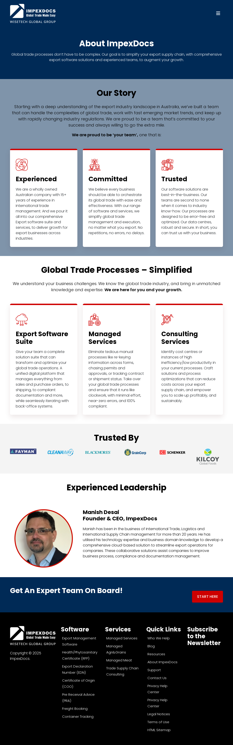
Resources (156, 653)
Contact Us (157, 677)
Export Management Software (79, 640)
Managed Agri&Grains (116, 648)
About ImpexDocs (162, 661)
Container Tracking (78, 715)
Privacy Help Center (157, 688)
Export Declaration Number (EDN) (77, 668)
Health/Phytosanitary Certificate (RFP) (79, 654)
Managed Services (121, 637)
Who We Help (158, 637)
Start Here (207, 596)
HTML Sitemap (159, 729)
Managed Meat (119, 659)
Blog (151, 645)
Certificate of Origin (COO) (78, 682)
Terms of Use (158, 721)
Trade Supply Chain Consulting (122, 670)
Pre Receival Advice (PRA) (78, 696)
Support (154, 669)
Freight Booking (75, 707)
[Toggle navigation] (218, 13)
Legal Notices (158, 713)
